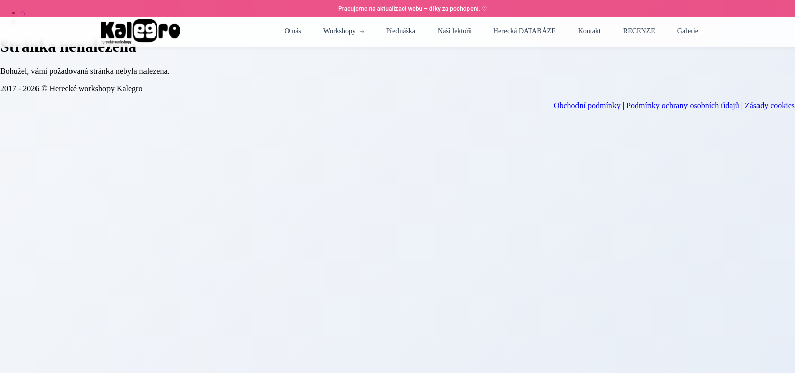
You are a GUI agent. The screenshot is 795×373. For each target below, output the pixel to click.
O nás (293, 31)
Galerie (687, 31)
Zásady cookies (770, 105)
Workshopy (339, 31)
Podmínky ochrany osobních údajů (682, 105)
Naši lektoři (454, 31)
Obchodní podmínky (587, 105)
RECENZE (639, 31)
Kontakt (589, 31)
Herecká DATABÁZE (524, 31)
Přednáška (401, 31)
